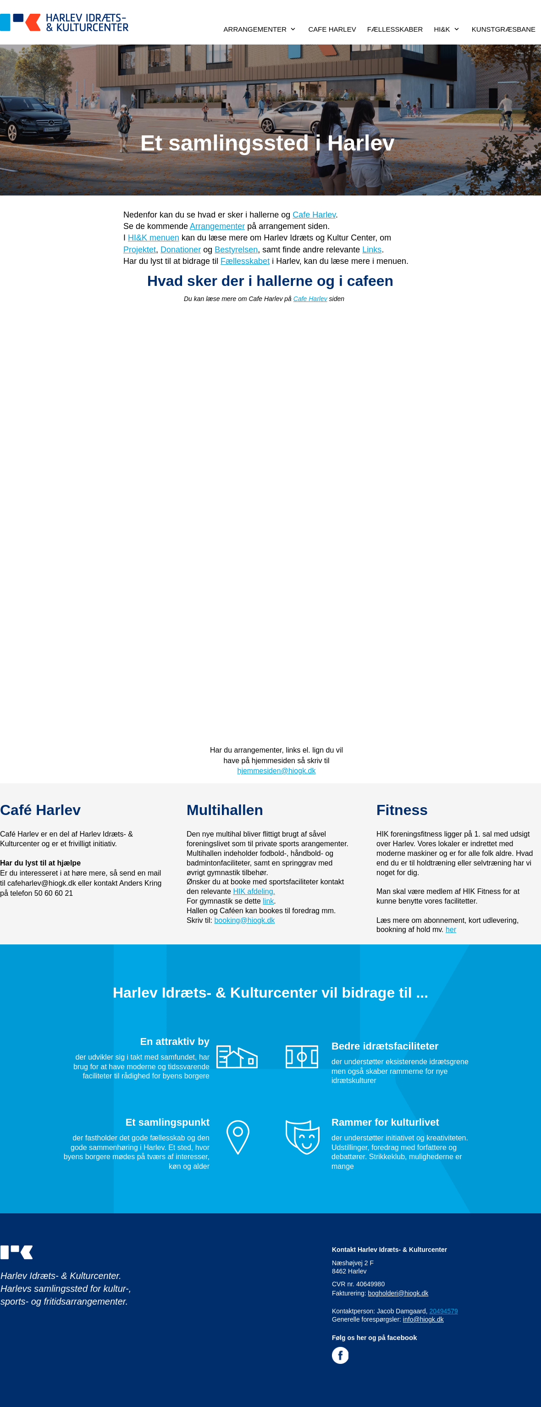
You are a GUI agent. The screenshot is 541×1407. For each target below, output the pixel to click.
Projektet (139, 249)
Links (371, 249)
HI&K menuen (153, 237)
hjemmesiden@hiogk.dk (276, 771)
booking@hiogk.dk (244, 920)
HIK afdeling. (254, 891)
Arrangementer (217, 226)
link (268, 901)
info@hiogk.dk (423, 1319)
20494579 (443, 1311)
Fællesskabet (245, 261)
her (451, 929)
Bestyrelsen (236, 249)
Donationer (180, 249)
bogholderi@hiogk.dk (398, 1293)
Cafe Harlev (314, 214)
